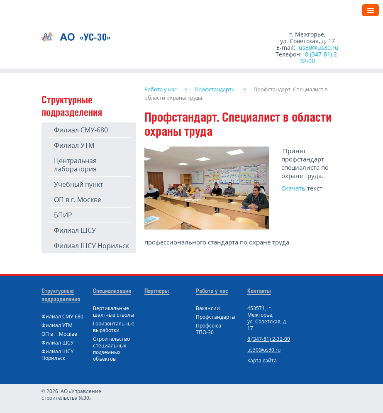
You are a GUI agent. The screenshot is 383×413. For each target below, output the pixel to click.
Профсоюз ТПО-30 (208, 329)
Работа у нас (212, 290)
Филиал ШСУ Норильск (91, 245)
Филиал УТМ (74, 145)
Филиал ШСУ (75, 230)
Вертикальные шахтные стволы (113, 311)
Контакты (259, 290)
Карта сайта (262, 360)
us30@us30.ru (319, 47)
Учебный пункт (78, 184)
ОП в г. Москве (77, 199)
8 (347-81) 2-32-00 (319, 57)
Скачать (293, 188)
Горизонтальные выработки (113, 327)
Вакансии (208, 308)
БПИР (63, 215)
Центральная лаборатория (75, 165)
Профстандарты (215, 316)
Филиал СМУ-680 (81, 129)
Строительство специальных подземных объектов (111, 348)
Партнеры (156, 290)
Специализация (112, 290)
